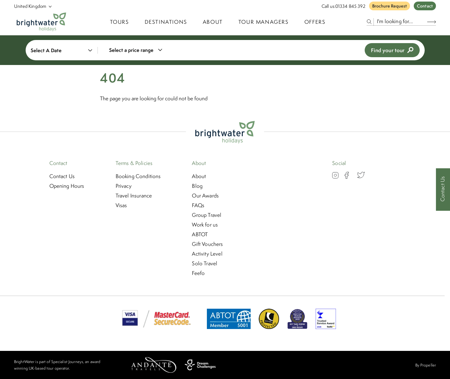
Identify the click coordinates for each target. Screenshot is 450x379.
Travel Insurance (134, 195)
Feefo (198, 273)
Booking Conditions (138, 176)
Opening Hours (66, 185)
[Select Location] (30, 6)
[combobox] (139, 50)
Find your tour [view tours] (392, 50)
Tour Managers (263, 21)
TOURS (119, 21)
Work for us (205, 224)
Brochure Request (389, 6)
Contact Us (62, 176)
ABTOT (200, 234)
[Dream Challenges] (200, 365)
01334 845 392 (350, 6)
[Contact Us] (443, 189)
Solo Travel (204, 263)
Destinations (166, 21)
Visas (121, 205)
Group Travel (206, 215)
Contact (425, 6)
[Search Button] (431, 21)
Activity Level (207, 253)
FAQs (198, 205)
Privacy (124, 185)
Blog (197, 185)
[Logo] (41, 21)
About (213, 21)
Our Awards (205, 195)
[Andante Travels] (153, 365)
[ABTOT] (229, 327)
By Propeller (425, 365)
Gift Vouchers (207, 244)
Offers (315, 21)
